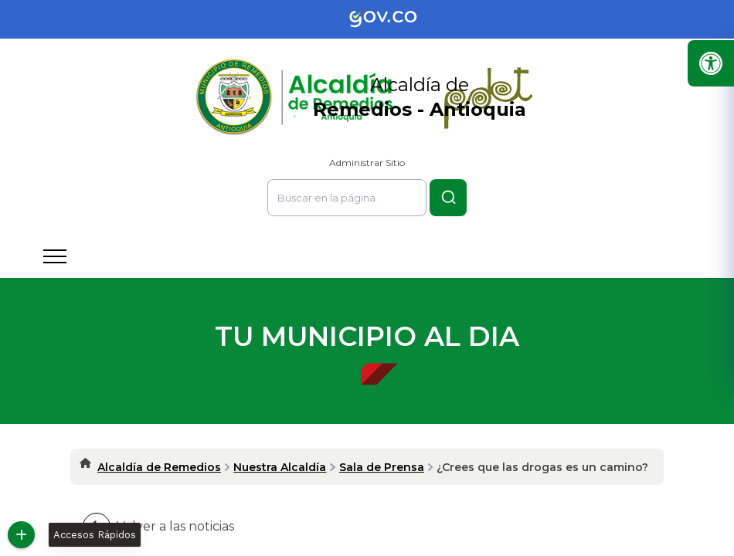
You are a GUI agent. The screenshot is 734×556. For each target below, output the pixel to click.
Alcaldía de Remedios (159, 467)
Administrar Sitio (367, 162)
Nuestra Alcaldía (279, 467)
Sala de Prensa (381, 467)
